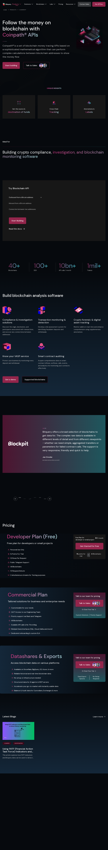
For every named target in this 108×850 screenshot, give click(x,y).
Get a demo (10, 379)
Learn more (99, 716)
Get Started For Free (89, 546)
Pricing (61, 4)
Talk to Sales (36, 65)
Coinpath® (22, 9)
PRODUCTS (13, 9)
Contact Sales (84, 4)
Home (5, 10)
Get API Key (99, 4)
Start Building (17, 220)
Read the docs (17, 229)
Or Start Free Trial (88, 609)
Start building (11, 65)
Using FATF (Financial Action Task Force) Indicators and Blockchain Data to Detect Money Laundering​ (18, 750)
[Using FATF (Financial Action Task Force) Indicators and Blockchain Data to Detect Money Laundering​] (18, 731)
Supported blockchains (35, 379)
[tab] (25, 197)
